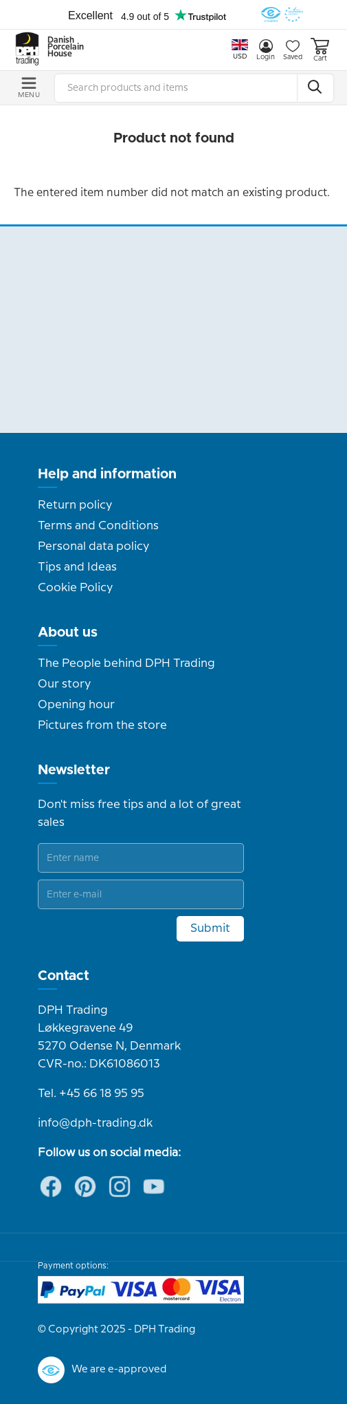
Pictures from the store (102, 725)
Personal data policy (93, 546)
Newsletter (74, 770)
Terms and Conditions (98, 525)
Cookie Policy (75, 587)
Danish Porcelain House (61, 47)
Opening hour (76, 704)
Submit (210, 928)
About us (68, 632)
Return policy (75, 505)
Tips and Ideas (77, 567)
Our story (64, 684)
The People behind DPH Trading (126, 663)
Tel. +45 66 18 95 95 (91, 1093)
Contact (63, 976)
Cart (320, 50)
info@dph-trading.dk (95, 1123)
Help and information (107, 474)
